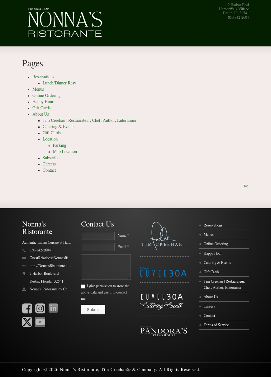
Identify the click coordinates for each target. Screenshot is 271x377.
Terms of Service (216, 325)
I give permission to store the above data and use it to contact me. (105, 292)
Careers (49, 164)
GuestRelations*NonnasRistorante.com (58, 258)
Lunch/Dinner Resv (59, 83)
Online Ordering (46, 95)
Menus (38, 89)
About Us (40, 114)
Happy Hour (43, 102)
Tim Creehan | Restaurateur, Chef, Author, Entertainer (89, 120)
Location (50, 139)
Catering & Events (58, 127)
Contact (49, 170)
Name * (123, 235)
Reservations (43, 77)
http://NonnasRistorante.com (51, 266)
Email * (123, 247)
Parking (59, 145)
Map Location (65, 152)
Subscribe (51, 158)
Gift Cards (41, 108)
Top (245, 186)
